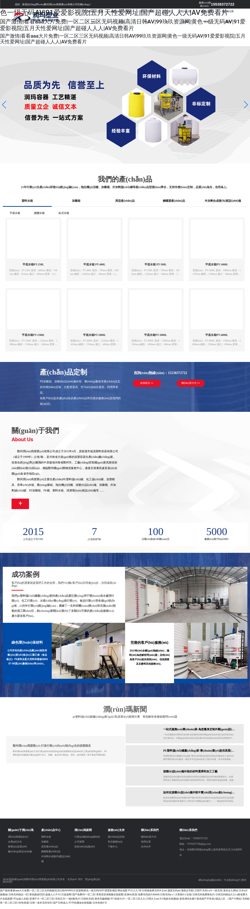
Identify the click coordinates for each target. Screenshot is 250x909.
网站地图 (122, 894)
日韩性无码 (87, 902)
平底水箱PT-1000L (216, 264)
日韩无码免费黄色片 (204, 898)
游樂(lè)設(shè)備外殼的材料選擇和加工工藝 (191, 775)
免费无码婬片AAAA (148, 898)
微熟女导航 (187, 894)
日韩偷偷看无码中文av (154, 894)
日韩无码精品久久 (225, 898)
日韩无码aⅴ (167, 898)
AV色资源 (23, 907)
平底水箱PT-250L (33, 264)
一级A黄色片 (73, 902)
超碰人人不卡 (52, 898)
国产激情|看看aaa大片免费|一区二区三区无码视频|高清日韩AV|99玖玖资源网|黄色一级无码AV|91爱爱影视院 (58, 894)
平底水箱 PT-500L (155, 264)
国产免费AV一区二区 (83, 898)
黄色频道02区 (36, 898)
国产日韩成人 (60, 907)
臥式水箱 (64, 213)
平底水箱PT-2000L (94, 334)
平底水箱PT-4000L (216, 334)
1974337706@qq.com (199, 848)
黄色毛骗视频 (102, 902)
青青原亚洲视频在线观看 (109, 898)
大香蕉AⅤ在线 (183, 898)
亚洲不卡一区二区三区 (42, 902)
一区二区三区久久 (135, 902)
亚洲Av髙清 (130, 898)
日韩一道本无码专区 (41, 907)
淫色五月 (60, 902)
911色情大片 (118, 902)
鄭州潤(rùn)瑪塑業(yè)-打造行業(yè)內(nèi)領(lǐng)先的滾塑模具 (52, 749)
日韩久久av (152, 902)
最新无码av (174, 894)
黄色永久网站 (230, 894)
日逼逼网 (66, 898)
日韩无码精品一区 (18, 898)
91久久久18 (134, 894)
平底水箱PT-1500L (33, 334)
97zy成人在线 (20, 902)
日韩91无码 (201, 894)
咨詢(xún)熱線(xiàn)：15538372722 (160, 373)
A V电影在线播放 (169, 902)
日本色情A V (99, 907)
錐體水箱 (39, 213)
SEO (80, 883)
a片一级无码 (215, 894)
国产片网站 (235, 902)
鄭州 (243, 884)
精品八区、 (221, 902)
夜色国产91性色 (205, 902)
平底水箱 (15, 213)
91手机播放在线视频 (80, 907)
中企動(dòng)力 (232, 884)
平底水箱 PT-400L (94, 264)
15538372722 (222, 4)
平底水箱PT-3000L (155, 334)
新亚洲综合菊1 (188, 902)
